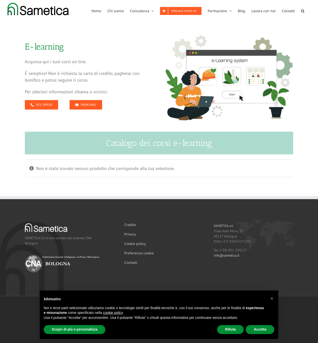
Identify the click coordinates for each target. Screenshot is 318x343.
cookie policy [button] (113, 313)
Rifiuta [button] (230, 329)
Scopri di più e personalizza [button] (74, 329)
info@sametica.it (226, 255)
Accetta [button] (260, 329)
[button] (302, 10)
